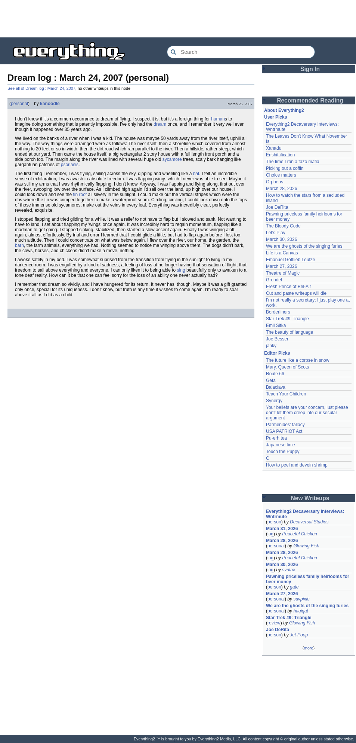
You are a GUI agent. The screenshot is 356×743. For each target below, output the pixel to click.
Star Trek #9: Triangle (287, 318)
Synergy (274, 400)
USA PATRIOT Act (284, 431)
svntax (288, 569)
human (218, 119)
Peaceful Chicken (299, 533)
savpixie (301, 599)
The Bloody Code (283, 226)
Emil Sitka (276, 325)
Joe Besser (277, 339)
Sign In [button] (310, 69)
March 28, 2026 (281, 188)
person (274, 522)
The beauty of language (289, 332)
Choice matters (281, 175)
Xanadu (273, 148)
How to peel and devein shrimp (297, 465)
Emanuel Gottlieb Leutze (290, 259)
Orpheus (274, 181)
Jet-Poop (299, 634)
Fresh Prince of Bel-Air (288, 286)
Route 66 (275, 373)
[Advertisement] (178, 19)
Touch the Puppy (282, 451)
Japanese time (280, 444)
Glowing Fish (306, 545)
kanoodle (50, 103)
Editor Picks (277, 353)
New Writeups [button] (310, 498)
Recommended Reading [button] (310, 100)
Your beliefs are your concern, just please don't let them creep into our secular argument (307, 413)
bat (196, 173)
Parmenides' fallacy (285, 424)
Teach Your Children (286, 394)
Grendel (274, 279)
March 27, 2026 (281, 266)
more (308, 648)
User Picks (275, 117)
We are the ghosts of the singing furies (304, 246)
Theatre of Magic (283, 273)
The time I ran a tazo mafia (292, 161)
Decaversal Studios (309, 522)
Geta (271, 380)
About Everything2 (284, 110)
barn (19, 245)
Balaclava (275, 387)
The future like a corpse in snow (297, 360)
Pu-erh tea (276, 438)
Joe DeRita (277, 207)
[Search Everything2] (241, 52)
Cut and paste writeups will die (296, 293)
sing (181, 270)
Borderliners (278, 312)
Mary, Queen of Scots (287, 367)
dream (160, 124)
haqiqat (300, 611)
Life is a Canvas (282, 253)
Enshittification (280, 155)
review (274, 623)
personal (19, 103)
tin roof (80, 194)
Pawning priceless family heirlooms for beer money (307, 579)
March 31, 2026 (282, 528)
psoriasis (69, 164)
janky (271, 345)
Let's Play (275, 232)
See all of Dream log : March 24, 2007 (41, 88)
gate (294, 587)
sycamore (172, 159)
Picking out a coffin (285, 168)
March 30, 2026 (281, 239)
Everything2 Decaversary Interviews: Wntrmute (305, 514)
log (270, 533)
